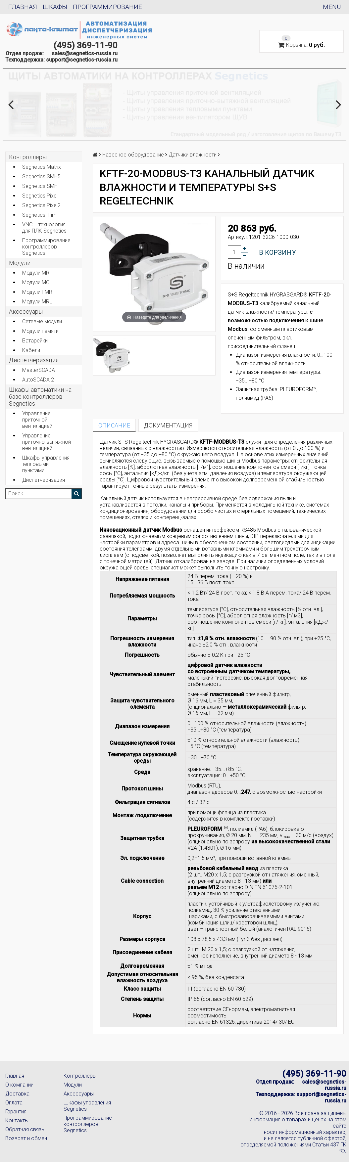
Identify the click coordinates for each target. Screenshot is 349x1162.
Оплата (14, 1102)
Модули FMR (37, 292)
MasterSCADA (38, 370)
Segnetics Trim (39, 215)
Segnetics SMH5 (41, 176)
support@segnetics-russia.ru (82, 60)
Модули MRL (37, 301)
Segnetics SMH (40, 186)
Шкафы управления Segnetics (87, 1105)
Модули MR (35, 273)
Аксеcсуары (26, 311)
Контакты (16, 1120)
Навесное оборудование (133, 155)
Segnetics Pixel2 (41, 205)
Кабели (31, 350)
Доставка (17, 1094)
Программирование (107, 7)
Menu (332, 7)
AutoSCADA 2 (38, 380)
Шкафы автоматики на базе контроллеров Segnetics (40, 396)
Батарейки (35, 340)
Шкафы (55, 7)
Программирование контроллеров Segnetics (46, 246)
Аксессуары (79, 1094)
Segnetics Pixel (40, 196)
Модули (19, 262)
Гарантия (15, 1111)
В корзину (277, 252)
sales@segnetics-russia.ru (85, 53)
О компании (19, 1085)
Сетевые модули (42, 321)
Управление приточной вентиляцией (37, 419)
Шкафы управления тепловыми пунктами (46, 464)
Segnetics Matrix (41, 167)
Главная (22, 7)
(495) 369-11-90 (85, 45)
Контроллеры (28, 157)
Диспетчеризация (34, 360)
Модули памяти (40, 331)
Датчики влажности (193, 155)
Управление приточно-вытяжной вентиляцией (46, 441)
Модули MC (35, 282)
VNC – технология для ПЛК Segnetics (44, 227)
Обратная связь (24, 1129)
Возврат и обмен (26, 1138)
